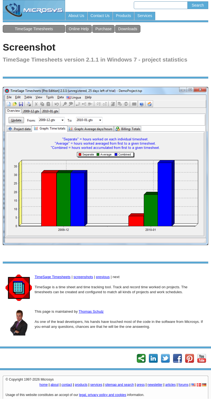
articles (170, 385)
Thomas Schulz (91, 311)
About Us (76, 15)
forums (184, 385)
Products (123, 15)
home (44, 385)
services (96, 385)
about (55, 385)
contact (67, 385)
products (81, 385)
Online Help (79, 29)
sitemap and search (119, 385)
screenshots (83, 277)
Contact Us (100, 15)
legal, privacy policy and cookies (102, 395)
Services (144, 15)
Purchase (103, 29)
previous (103, 277)
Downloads (127, 29)
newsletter (155, 385)
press (141, 385)
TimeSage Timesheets (34, 29)
